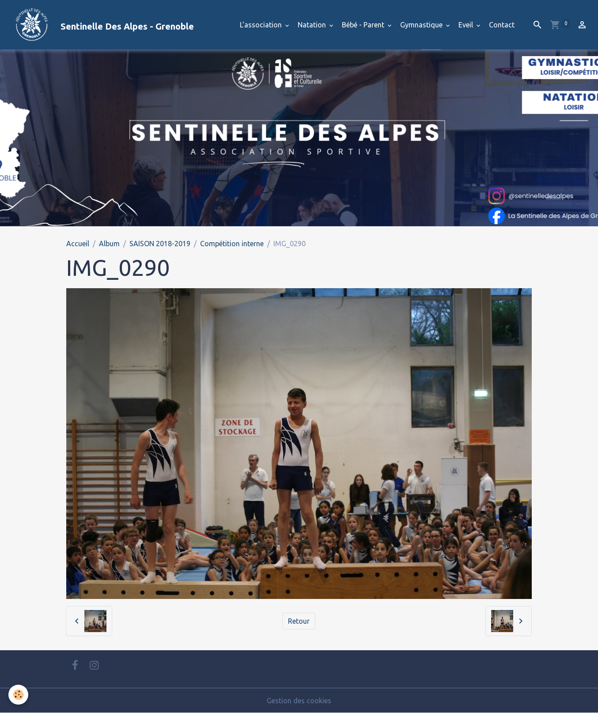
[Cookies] (19, 695)
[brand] (100, 24)
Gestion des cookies (299, 701)
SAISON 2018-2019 (159, 244)
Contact (502, 25)
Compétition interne (232, 244)
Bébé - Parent (364, 25)
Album (109, 244)
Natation (313, 25)
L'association (262, 25)
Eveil (466, 25)
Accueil (77, 244)
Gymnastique (422, 25)
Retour (299, 621)
